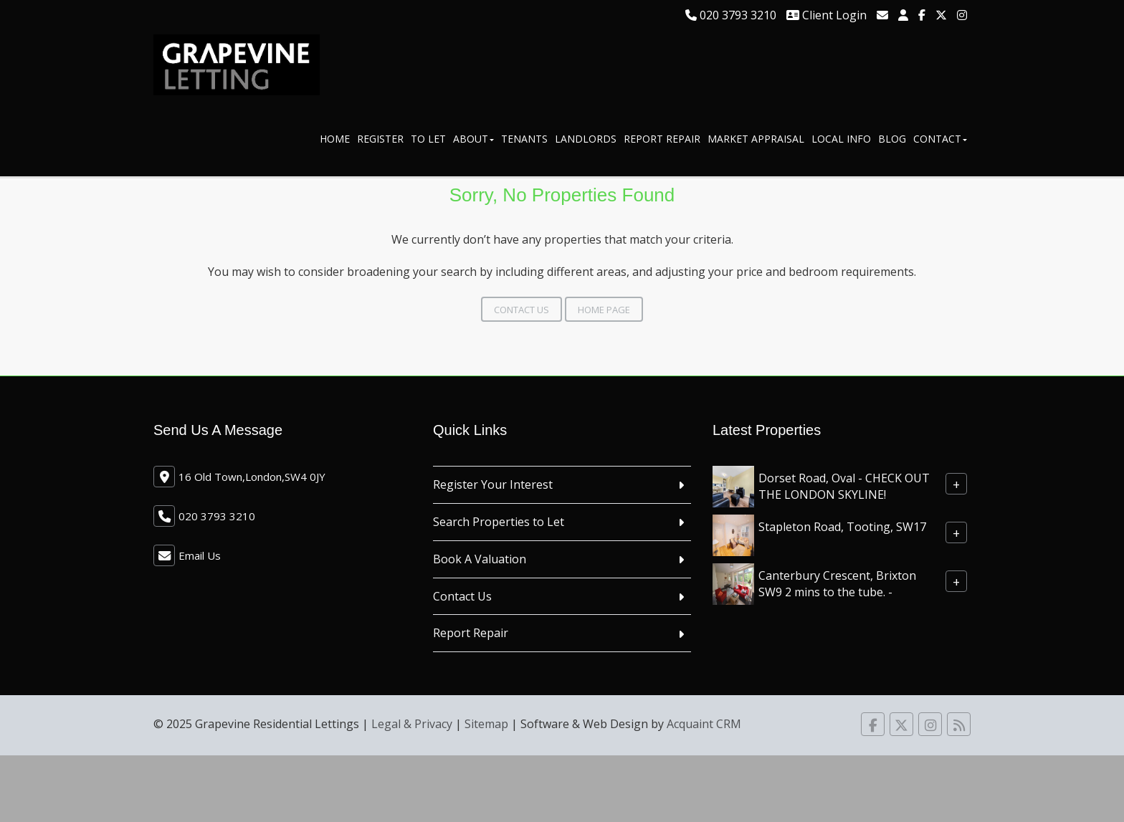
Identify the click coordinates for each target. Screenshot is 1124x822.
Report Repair (662, 138)
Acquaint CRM (704, 724)
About (473, 138)
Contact (940, 138)
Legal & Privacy (411, 724)
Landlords (585, 138)
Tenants (524, 138)
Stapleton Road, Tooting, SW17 (842, 527)
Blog (892, 138)
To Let (428, 138)
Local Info (841, 138)
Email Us (199, 555)
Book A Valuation (479, 559)
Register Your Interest (493, 484)
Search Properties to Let (498, 522)
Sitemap (486, 724)
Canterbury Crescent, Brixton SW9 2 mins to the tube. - (837, 584)
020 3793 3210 (730, 15)
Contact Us (521, 309)
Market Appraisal (756, 138)
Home (335, 138)
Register (380, 138)
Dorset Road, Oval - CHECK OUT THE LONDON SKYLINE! (844, 486)
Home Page (604, 309)
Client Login (826, 15)
